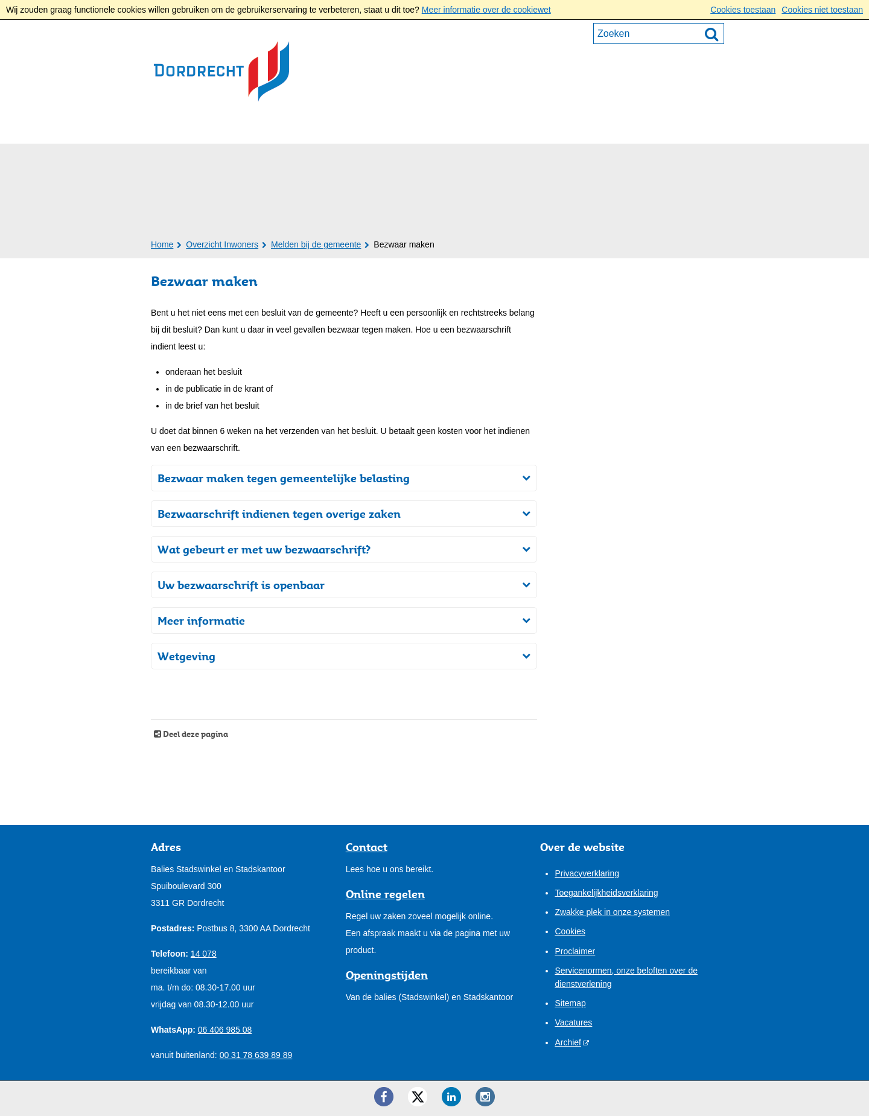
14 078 (204, 953)
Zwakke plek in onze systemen (612, 912)
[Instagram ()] (485, 1096)
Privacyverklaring (587, 873)
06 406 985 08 (225, 1030)
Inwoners (187, 127)
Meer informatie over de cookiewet (486, 9)
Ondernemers (276, 127)
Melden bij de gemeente (316, 244)
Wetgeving (186, 656)
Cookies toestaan (742, 9)
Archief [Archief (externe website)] (568, 1042)
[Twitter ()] (417, 1096)
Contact (508, 127)
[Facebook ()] (383, 1096)
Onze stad (435, 127)
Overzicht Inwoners (222, 244)
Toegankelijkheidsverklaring (606, 893)
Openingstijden (387, 974)
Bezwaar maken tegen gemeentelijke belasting (284, 478)
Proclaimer (575, 951)
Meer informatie (201, 620)
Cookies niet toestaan (822, 9)
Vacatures (573, 1022)
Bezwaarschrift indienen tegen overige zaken (279, 513)
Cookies (570, 931)
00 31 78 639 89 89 (256, 1055)
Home (162, 244)
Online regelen (385, 894)
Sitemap (570, 1003)
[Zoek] (711, 34)
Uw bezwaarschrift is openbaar (241, 584)
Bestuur (361, 127)
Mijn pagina (679, 126)
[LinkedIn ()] (451, 1096)
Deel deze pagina (194, 734)
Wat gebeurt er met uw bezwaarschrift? (264, 549)
